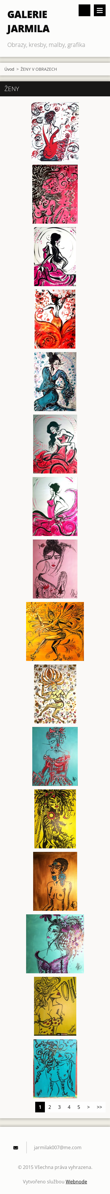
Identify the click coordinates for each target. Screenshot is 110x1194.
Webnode (76, 1181)
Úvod (9, 69)
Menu (100, 10)
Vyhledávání (84, 10)
